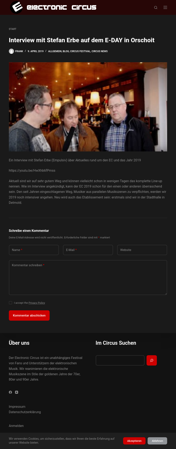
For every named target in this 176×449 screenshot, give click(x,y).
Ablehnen (157, 440)
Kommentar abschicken (29, 315)
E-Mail (71, 250)
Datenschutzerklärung (25, 412)
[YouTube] (16, 392)
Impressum (17, 407)
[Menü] (165, 7)
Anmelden (16, 426)
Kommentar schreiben (28, 265)
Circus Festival (80, 51)
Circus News (100, 51)
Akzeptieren (134, 440)
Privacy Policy (37, 302)
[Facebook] (10, 392)
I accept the (29, 302)
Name (17, 250)
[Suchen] (155, 7)
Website (125, 250)
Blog (66, 51)
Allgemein (55, 51)
